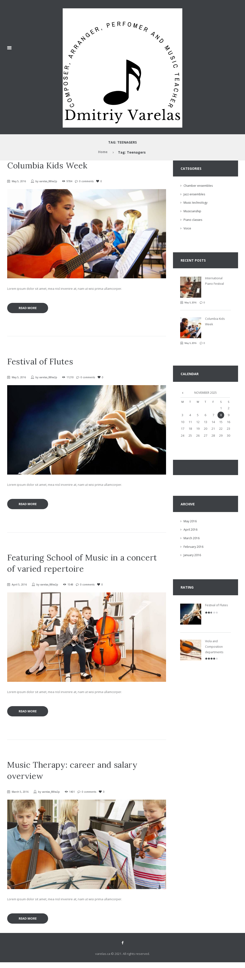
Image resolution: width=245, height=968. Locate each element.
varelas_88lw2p (49, 181)
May (190, 522)
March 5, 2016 (20, 795)
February (194, 547)
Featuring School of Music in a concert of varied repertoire (86, 566)
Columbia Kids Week (49, 165)
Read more (29, 308)
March (192, 539)
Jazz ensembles (195, 194)
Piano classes (194, 219)
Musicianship (193, 211)
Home (103, 152)
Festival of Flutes (42, 362)
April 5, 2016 (19, 587)
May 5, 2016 (19, 181)
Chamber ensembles (199, 185)
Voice (187, 228)
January (193, 556)
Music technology (196, 202)
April (190, 530)
